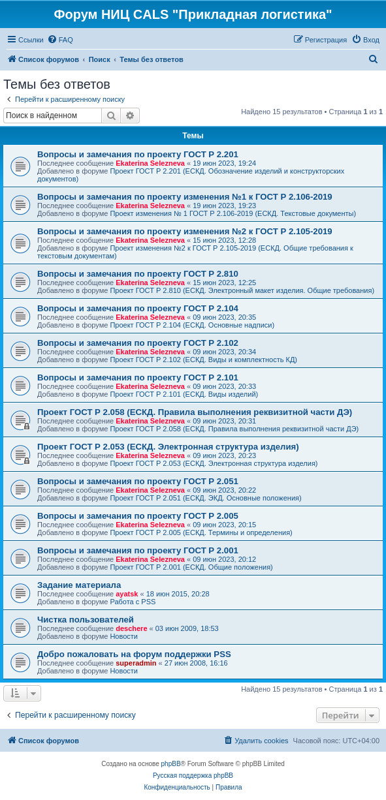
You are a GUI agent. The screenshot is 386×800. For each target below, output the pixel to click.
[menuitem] (60, 40)
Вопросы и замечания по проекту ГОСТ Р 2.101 (137, 377)
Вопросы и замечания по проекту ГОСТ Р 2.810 (137, 274)
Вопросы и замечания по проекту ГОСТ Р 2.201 (137, 154)
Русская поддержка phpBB (193, 775)
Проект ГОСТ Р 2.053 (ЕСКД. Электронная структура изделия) (168, 447)
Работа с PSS (132, 602)
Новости (124, 636)
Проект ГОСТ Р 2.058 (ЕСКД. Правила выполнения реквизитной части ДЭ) (194, 412)
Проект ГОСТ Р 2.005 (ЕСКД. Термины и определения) (201, 532)
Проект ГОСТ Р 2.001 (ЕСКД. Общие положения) (191, 567)
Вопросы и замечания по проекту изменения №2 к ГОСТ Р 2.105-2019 (184, 231)
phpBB (171, 763)
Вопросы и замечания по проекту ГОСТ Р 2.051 (137, 481)
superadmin (136, 663)
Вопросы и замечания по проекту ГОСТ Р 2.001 (137, 550)
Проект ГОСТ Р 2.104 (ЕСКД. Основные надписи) (192, 325)
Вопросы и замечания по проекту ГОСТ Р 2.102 (137, 343)
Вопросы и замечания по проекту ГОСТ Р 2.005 (137, 516)
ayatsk (127, 594)
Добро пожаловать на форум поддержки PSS (134, 654)
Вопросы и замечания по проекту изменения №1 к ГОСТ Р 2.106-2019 (184, 197)
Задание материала (79, 585)
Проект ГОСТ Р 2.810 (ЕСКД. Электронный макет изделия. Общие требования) (242, 290)
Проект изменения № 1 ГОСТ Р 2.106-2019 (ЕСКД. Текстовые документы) (233, 213)
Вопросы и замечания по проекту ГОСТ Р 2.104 (137, 308)
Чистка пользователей (85, 619)
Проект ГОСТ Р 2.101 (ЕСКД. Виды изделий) (184, 394)
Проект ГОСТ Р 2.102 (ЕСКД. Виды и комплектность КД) (203, 359)
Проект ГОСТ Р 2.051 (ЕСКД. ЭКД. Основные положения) (205, 498)
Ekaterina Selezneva (150, 163)
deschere (131, 628)
